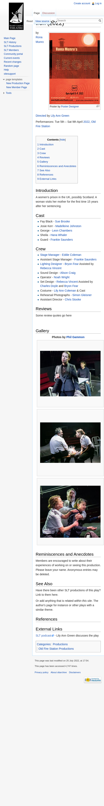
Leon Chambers (62, 230)
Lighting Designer (51, 263)
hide (62, 139)
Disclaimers (75, 672)
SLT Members (11, 50)
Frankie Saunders (62, 239)
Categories (44, 644)
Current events (12, 58)
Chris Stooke (73, 299)
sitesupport (10, 73)
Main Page (9, 38)
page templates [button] (14, 79)
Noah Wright (62, 277)
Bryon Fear (72, 263)
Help (6, 69)
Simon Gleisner (82, 295)
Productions (60, 644)
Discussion (48, 13)
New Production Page (18, 83)
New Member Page (16, 87)
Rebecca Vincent (50, 268)
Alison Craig (67, 272)
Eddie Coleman (71, 254)
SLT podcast (43, 635)
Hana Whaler (59, 235)
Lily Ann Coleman (65, 290)
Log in (98, 3)
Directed (41, 115)
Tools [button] (8, 93)
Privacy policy (41, 672)
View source (42, 21)
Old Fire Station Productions (56, 648)
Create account (82, 3)
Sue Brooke (62, 221)
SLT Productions (13, 46)
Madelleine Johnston (68, 226)
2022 (86, 121)
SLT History (10, 42)
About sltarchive (59, 672)
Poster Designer (70, 106)
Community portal (13, 54)
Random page (11, 66)
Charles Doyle (49, 286)
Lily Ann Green (60, 115)
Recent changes (12, 61)
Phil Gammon (75, 337)
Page (37, 13)
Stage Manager (49, 254)
